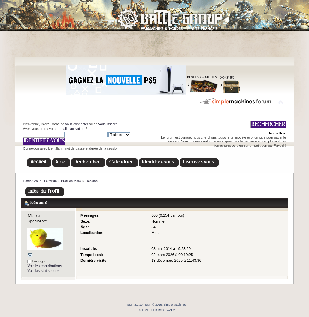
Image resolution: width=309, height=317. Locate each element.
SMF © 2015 (153, 304)
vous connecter (76, 124)
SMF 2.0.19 (135, 304)
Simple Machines (175, 304)
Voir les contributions (44, 266)
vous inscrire (107, 124)
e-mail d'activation (71, 128)
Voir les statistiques (43, 271)
